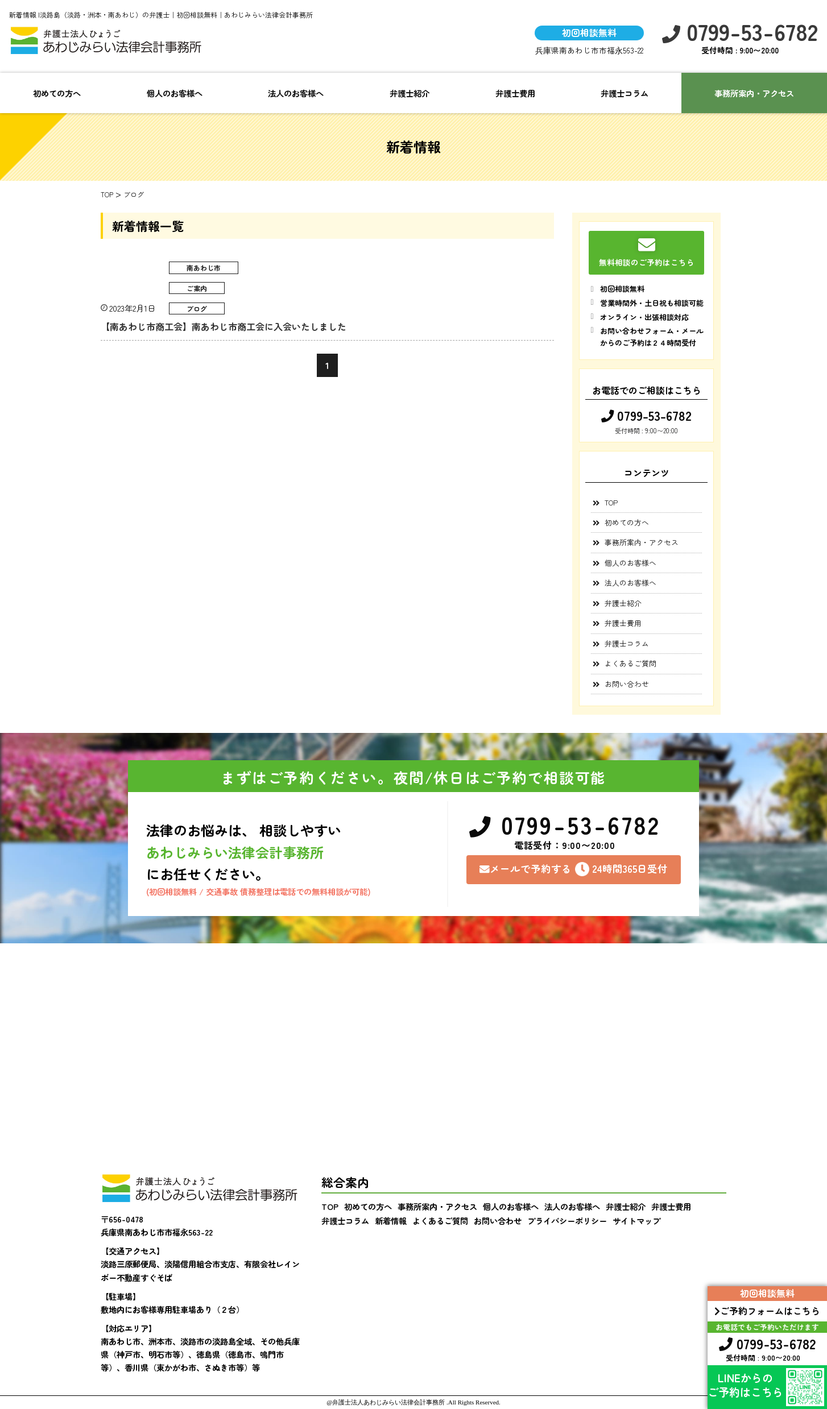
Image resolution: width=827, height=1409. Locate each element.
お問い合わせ (627, 683)
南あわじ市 (204, 267)
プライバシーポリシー (567, 1220)
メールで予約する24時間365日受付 (573, 868)
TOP (611, 502)
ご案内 (197, 288)
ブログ (197, 308)
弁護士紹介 (409, 93)
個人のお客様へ (174, 93)
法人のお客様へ (296, 93)
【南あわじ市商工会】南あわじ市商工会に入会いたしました (223, 326)
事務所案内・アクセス (642, 542)
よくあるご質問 (630, 663)
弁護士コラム (624, 93)
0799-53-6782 (740, 31)
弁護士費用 (515, 93)
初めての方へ (57, 93)
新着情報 (391, 1220)
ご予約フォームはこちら (767, 1310)
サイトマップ (636, 1220)
